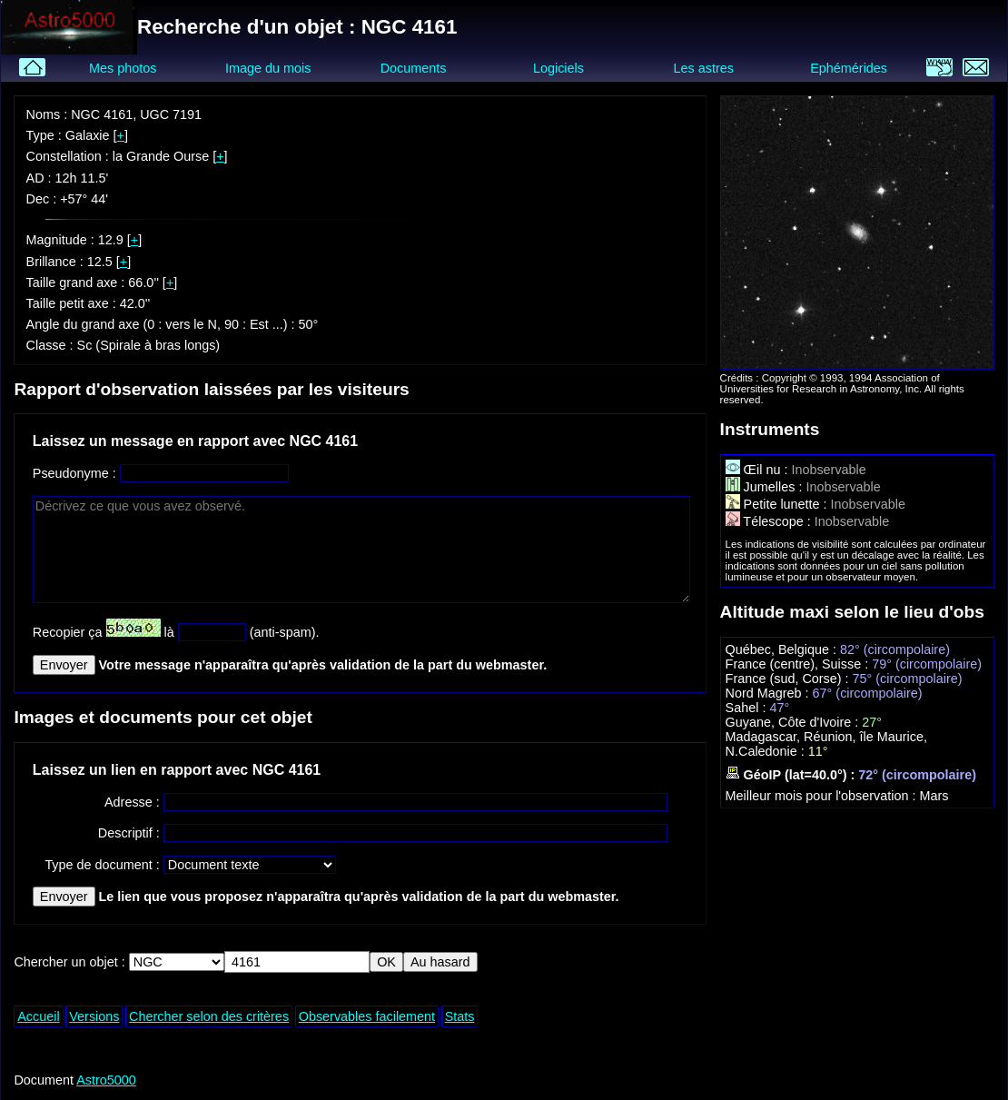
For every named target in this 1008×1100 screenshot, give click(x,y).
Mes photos (122, 68)
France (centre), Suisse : (799, 664)
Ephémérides (848, 68)
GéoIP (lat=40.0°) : (792, 775)
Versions (94, 1016)
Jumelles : (766, 487)
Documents (413, 68)
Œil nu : (759, 469)
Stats (460, 1016)
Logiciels (558, 68)
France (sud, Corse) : (789, 678)
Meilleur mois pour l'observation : (823, 795)
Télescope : (770, 521)
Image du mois (268, 68)
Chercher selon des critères (209, 1016)
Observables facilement (367, 1016)
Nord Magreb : (769, 693)
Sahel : (748, 707)
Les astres (704, 68)
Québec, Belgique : (783, 649)
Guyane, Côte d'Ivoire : (794, 722)
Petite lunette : (778, 504)
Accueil (38, 1016)
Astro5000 (106, 1080)
